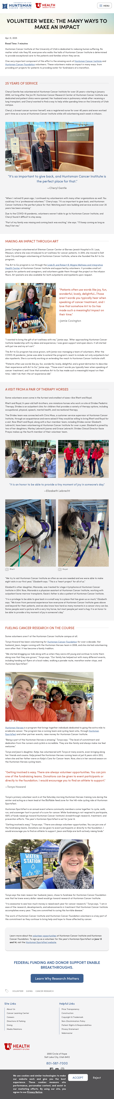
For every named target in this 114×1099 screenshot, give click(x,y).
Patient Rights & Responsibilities (77, 1025)
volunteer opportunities (44, 935)
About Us (11, 1009)
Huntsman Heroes (14, 727)
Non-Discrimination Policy (73, 1021)
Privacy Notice (34, 1092)
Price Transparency (70, 1009)
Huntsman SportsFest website (41, 942)
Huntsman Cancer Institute (88, 61)
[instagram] (62, 1069)
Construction (67, 1013)
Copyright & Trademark (72, 1017)
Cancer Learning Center (18, 1013)
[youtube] (57, 1069)
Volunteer (17, 991)
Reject (97, 1077)
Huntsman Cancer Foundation (20, 64)
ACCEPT (78, 1077)
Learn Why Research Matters (57, 978)
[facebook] (51, 1069)
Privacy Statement (70, 1029)
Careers (10, 1017)
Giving (29, 991)
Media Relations (14, 1029)
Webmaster (67, 1033)
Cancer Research (44, 991)
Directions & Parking (16, 1021)
